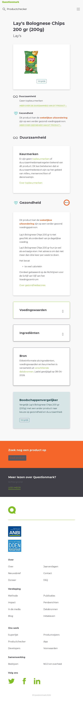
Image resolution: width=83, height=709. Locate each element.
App (45, 641)
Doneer (12, 580)
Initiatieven (49, 616)
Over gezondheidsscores (32, 285)
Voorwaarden (50, 648)
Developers (14, 648)
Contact (47, 573)
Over (10, 566)
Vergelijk (41, 81)
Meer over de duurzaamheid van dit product (42, 106)
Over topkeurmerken (30, 183)
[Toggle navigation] (78, 9)
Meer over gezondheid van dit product (39, 125)
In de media (14, 609)
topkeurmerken (40, 159)
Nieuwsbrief (14, 573)
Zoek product (17, 458)
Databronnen (50, 609)
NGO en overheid (52, 664)
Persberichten (51, 602)
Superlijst (13, 635)
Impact (12, 602)
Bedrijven (13, 664)
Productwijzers (51, 635)
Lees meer (14, 487)
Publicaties (49, 595)
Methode (13, 595)
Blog (10, 616)
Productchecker (14, 9)
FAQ (45, 580)
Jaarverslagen (50, 566)
